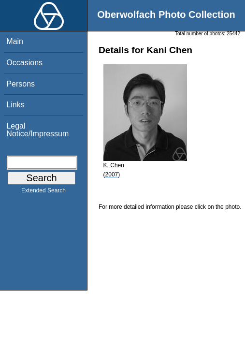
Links (15, 105)
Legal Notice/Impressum (37, 130)
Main (14, 41)
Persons (20, 84)
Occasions (24, 62)
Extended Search (43, 192)
